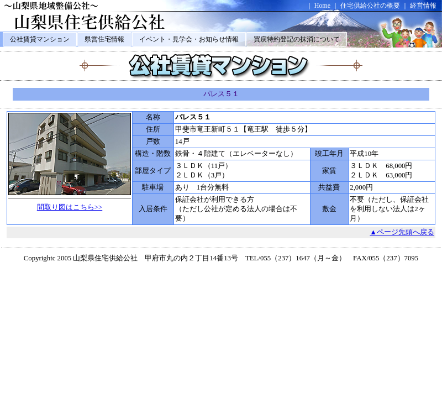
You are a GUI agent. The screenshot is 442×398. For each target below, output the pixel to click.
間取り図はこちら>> (69, 207)
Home (322, 5)
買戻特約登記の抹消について (297, 39)
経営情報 (423, 5)
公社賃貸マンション (40, 39)
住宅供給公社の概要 (370, 5)
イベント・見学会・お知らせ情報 (189, 39)
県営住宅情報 (104, 39)
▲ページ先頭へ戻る (402, 232)
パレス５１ (221, 94)
